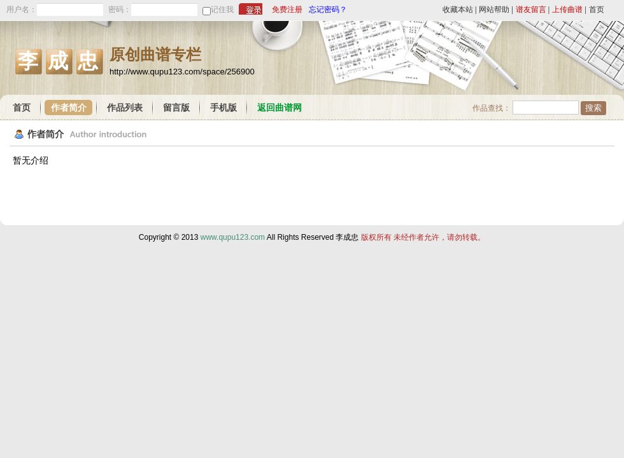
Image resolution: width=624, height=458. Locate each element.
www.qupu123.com (233, 237)
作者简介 (69, 108)
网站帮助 (494, 9)
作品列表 (125, 108)
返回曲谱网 (279, 108)
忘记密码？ (328, 9)
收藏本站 (458, 9)
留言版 (176, 108)
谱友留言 (531, 9)
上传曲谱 (567, 9)
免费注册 (287, 9)
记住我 (222, 9)
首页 (596, 9)
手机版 (223, 108)
